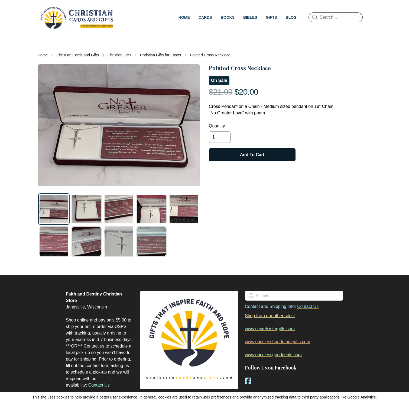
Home (43, 55)
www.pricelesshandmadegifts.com (277, 341)
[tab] (54, 209)
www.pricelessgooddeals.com (273, 354)
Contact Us (99, 385)
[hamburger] (122, 9)
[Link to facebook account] (248, 380)
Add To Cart (252, 154)
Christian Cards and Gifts (77, 55)
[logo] (77, 17)
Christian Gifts (119, 55)
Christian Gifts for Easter (160, 55)
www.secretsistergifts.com (270, 328)
